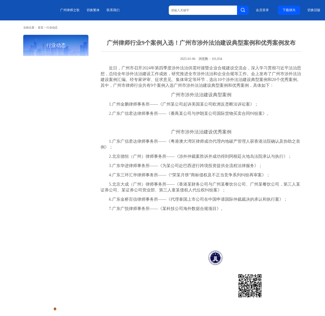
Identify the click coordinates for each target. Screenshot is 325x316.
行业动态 (52, 27)
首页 (40, 27)
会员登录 (262, 10)
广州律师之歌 (70, 10)
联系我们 (113, 10)
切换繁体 (93, 10)
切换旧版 (313, 10)
